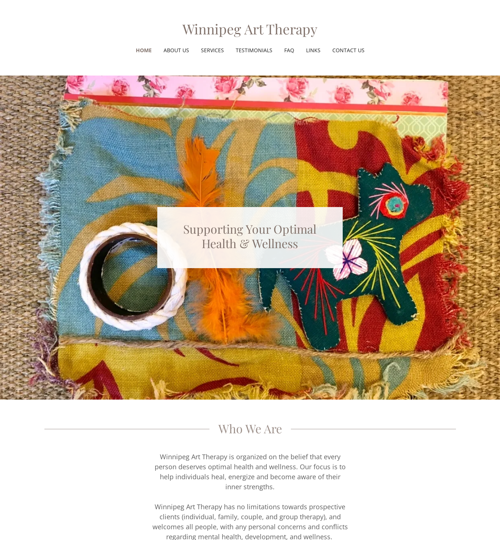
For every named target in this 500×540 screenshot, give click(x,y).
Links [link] (313, 50)
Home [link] (144, 50)
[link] (250, 32)
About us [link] (176, 50)
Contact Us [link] (348, 50)
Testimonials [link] (254, 50)
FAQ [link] (289, 50)
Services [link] (212, 50)
